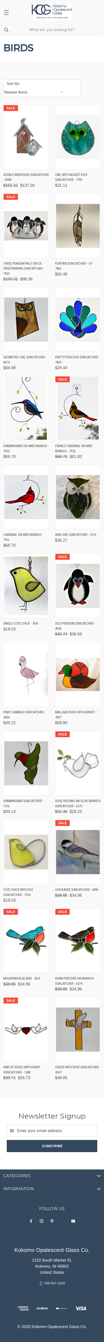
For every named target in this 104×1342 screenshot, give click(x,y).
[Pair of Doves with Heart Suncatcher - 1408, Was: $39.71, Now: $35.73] (26, 1029)
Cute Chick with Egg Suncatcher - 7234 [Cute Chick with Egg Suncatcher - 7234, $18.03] (18, 892)
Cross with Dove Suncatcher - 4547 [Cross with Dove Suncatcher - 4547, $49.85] (78, 1069)
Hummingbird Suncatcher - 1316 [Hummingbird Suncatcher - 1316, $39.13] (23, 803)
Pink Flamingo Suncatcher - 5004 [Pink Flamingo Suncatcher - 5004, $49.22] (24, 714)
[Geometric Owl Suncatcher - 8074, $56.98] (26, 319)
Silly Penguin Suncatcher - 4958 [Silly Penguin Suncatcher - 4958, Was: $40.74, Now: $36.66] (75, 626)
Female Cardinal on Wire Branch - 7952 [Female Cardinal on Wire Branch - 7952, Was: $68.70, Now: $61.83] (73, 448)
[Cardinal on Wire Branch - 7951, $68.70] (26, 497)
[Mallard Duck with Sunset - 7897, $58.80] (78, 674)
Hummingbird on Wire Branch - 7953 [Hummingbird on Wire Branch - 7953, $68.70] (26, 448)
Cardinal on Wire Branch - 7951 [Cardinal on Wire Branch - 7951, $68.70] (23, 537)
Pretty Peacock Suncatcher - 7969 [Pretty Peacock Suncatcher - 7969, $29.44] (77, 359)
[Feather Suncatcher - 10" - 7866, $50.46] (78, 226)
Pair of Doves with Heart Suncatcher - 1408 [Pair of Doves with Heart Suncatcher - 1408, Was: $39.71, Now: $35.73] (21, 1069)
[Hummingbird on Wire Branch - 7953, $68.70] (26, 408)
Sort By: (13, 84)
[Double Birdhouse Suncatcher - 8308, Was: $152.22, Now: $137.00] (26, 137)
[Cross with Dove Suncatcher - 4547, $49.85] (78, 1029)
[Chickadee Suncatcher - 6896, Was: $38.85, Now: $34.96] (78, 852)
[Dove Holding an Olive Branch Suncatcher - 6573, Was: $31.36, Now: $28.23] (78, 763)
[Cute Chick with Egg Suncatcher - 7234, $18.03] (26, 852)
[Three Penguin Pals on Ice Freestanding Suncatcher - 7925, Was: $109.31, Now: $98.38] (26, 226)
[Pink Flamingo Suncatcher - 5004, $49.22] (26, 674)
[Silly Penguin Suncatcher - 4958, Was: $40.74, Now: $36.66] (78, 586)
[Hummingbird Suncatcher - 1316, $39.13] (26, 763)
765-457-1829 (54, 1283)
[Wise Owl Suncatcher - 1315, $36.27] (78, 497)
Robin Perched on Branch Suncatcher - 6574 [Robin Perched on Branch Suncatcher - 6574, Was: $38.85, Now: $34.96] (74, 981)
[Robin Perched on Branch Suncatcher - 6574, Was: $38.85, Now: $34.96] (78, 941)
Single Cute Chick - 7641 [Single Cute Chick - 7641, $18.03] (21, 623)
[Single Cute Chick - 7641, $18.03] (26, 586)
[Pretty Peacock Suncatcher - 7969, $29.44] (78, 319)
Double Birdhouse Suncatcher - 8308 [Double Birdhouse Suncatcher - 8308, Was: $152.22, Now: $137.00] (26, 177)
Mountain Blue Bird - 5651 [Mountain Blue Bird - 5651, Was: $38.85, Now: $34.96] (22, 978)
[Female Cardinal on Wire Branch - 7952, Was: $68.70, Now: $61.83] (78, 408)
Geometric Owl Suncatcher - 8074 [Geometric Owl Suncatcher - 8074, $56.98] (25, 359)
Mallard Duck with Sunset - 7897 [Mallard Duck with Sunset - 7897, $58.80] (76, 714)
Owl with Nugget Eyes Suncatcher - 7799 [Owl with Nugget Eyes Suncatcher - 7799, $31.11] (71, 177)
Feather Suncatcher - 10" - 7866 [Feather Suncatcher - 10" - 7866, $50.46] (75, 266)
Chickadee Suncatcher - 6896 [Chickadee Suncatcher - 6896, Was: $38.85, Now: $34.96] (76, 890)
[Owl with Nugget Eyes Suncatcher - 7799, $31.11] (78, 137)
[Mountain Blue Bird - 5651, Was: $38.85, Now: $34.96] (26, 941)
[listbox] (35, 92)
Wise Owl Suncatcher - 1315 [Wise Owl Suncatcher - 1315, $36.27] (75, 535)
